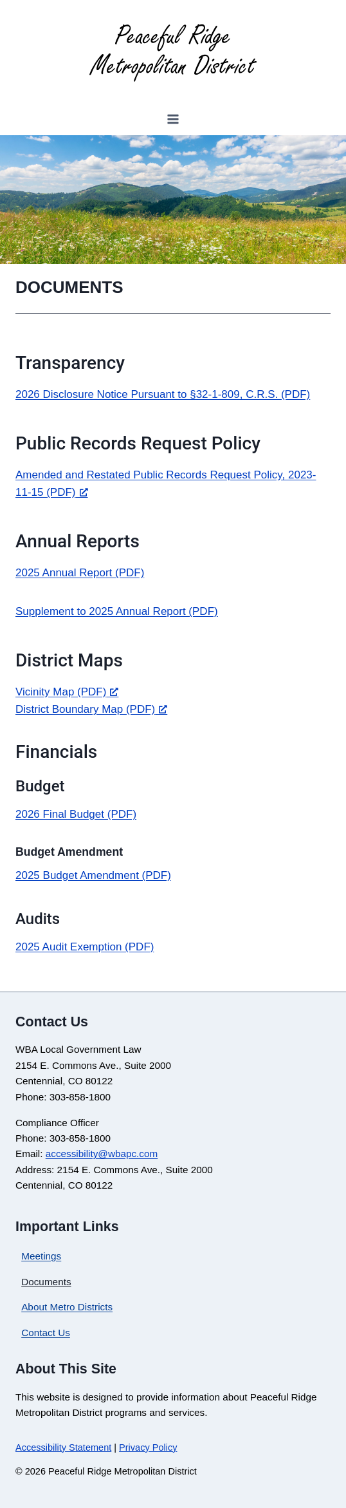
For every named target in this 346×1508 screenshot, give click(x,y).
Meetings (41, 1255)
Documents (46, 1281)
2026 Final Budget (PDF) (75, 814)
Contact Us (45, 1332)
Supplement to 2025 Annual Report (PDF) (116, 611)
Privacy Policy (148, 1447)
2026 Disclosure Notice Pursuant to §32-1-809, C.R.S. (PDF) (162, 394)
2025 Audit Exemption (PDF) (84, 947)
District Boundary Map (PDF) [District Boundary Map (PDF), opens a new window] (91, 709)
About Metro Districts (67, 1306)
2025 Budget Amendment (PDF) (93, 875)
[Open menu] (173, 119)
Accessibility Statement (63, 1447)
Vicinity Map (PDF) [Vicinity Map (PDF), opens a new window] (66, 692)
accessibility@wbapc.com (102, 1153)
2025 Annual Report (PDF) (79, 573)
